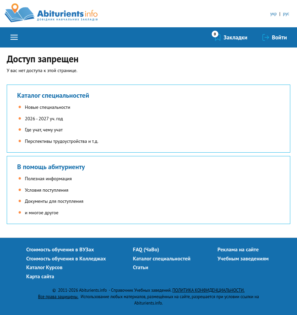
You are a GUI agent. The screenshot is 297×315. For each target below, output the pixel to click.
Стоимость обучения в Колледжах (66, 258)
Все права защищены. (58, 296)
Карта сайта (40, 276)
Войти (279, 37)
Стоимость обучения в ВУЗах (60, 249)
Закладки (236, 37)
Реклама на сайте (238, 249)
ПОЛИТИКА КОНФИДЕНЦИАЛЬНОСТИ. (208, 290)
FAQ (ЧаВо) (146, 249)
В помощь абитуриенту (51, 166)
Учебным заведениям (242, 258)
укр (273, 14)
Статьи (140, 267)
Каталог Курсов (44, 267)
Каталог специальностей (53, 95)
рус (286, 14)
